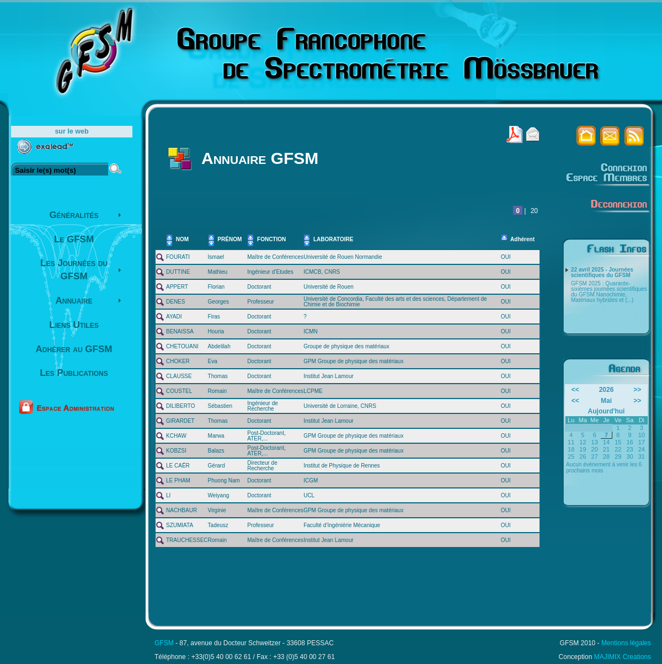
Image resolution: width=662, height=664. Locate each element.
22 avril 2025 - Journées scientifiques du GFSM (602, 272)
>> (637, 390)
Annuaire (74, 300)
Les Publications (74, 373)
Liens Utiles (73, 325)
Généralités (73, 215)
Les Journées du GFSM (74, 269)
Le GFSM (74, 239)
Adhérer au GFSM (74, 349)
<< (575, 390)
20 (534, 211)
